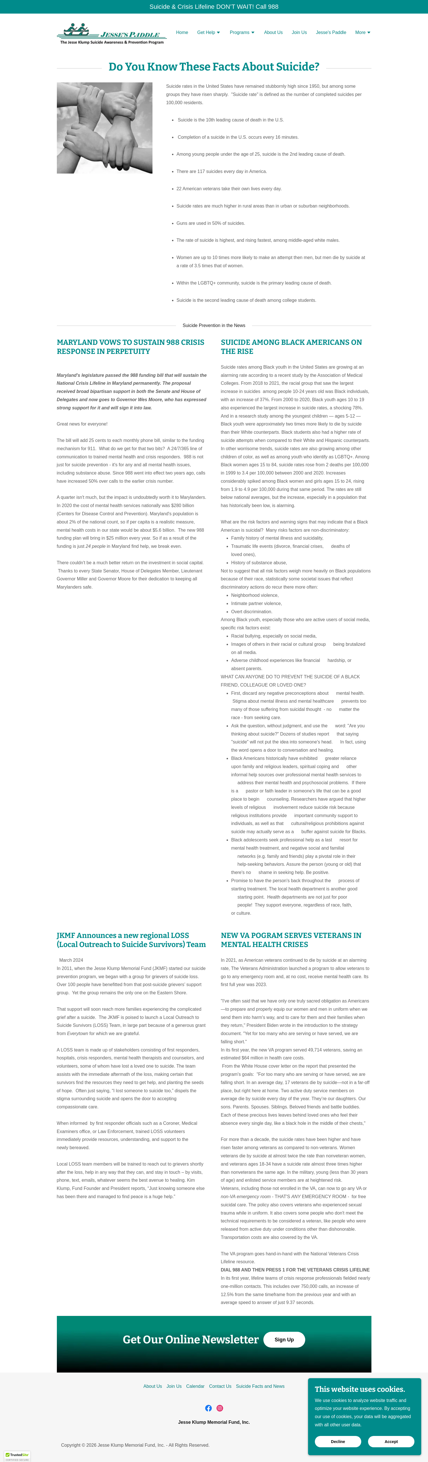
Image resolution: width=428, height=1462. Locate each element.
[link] (112, 31)
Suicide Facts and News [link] (260, 1386)
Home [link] (182, 32)
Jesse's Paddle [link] (331, 32)
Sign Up (284, 1340)
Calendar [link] (195, 1386)
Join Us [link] (299, 32)
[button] (209, 33)
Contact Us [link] (220, 1386)
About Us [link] (273, 32)
